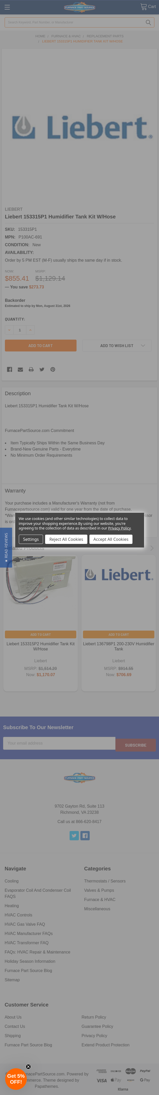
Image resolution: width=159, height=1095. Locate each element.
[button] (6, 548)
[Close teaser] (28, 1066)
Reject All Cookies (66, 539)
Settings (31, 539)
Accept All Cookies (111, 539)
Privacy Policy (119, 528)
